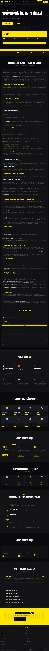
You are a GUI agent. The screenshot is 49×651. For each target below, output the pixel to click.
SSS (34, 1)
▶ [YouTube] (8, 634)
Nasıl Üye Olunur (27, 641)
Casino (22, 1)
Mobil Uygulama (27, 634)
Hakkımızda (14, 1)
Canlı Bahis (18, 1)
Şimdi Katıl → (24, 43)
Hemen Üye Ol (7, 23)
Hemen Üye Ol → (19, 619)
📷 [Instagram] (4, 634)
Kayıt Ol (45, 1)
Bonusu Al (5, 456)
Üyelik (31, 1)
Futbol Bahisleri (3, 638)
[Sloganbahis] (5, 2)
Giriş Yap (39, 1)
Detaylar (20, 456)
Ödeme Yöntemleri (28, 633)
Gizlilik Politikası (27, 644)
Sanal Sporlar (3, 644)
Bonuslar (27, 1)
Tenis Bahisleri (3, 641)
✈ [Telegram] (6, 634)
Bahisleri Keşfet (19, 23)
